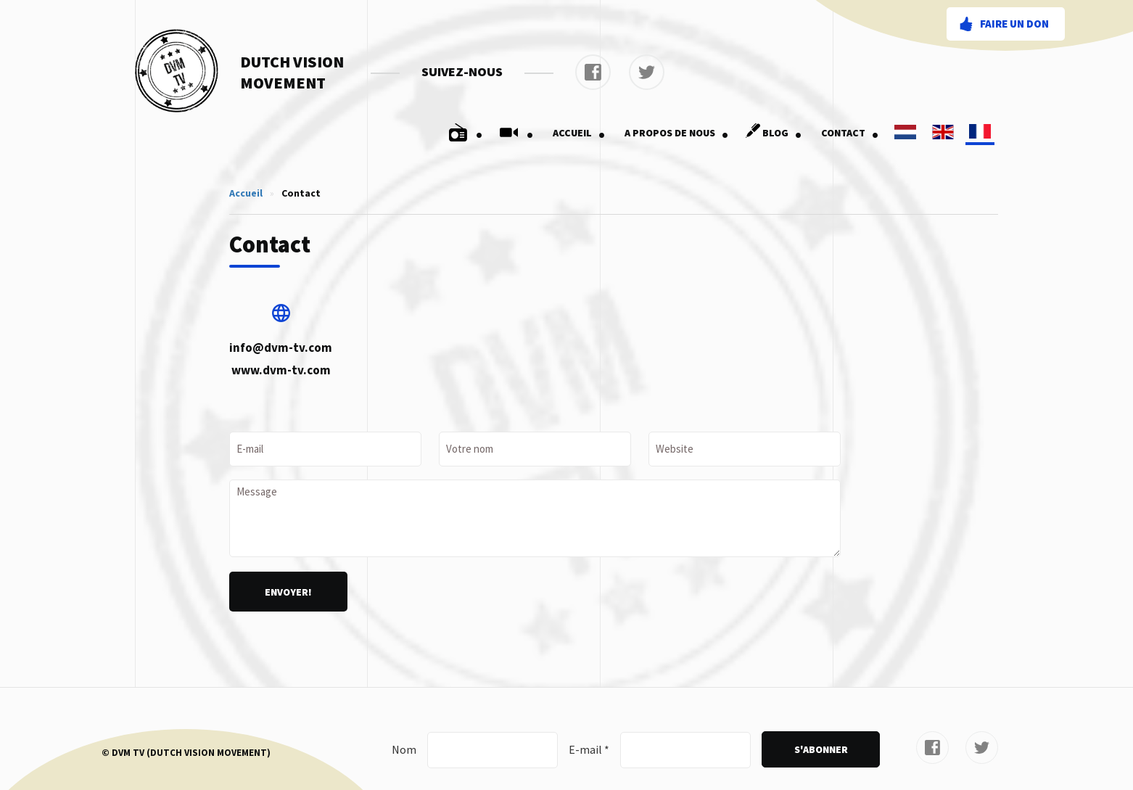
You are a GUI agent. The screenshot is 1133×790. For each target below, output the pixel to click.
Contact (850, 132)
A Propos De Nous (677, 132)
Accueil (579, 132)
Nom (404, 749)
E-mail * (589, 749)
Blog (771, 132)
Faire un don (1014, 23)
